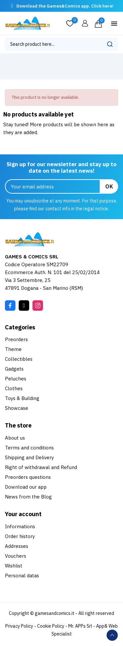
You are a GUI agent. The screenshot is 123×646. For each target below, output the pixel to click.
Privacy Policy (19, 626)
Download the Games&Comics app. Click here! (64, 6)
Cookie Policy (50, 626)
